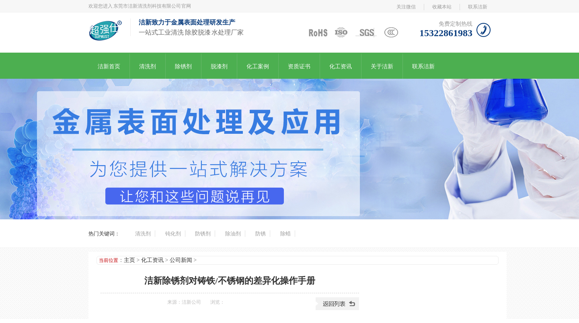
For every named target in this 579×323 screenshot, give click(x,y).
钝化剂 (173, 234)
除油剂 (233, 234)
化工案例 (257, 66)
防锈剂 (203, 234)
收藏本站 (442, 7)
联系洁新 (477, 7)
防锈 (260, 234)
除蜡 (285, 234)
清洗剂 (147, 66)
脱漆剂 (219, 66)
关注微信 (406, 7)
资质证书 (299, 66)
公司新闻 (181, 260)
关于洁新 (382, 66)
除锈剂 (183, 66)
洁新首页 (109, 66)
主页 (129, 260)
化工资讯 (340, 66)
